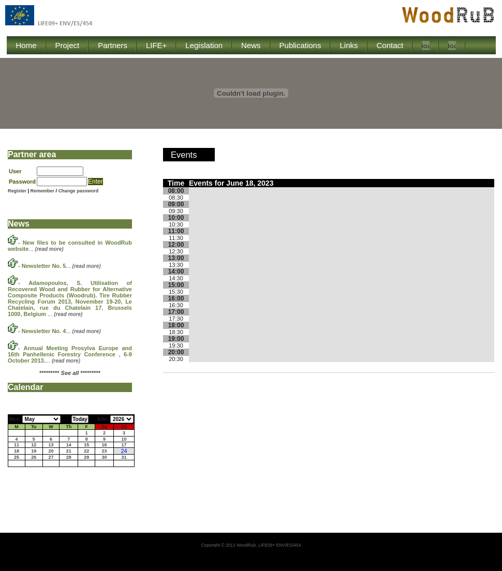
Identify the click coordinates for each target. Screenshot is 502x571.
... (61, 266)
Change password (78, 190)
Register (17, 190)
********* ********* (69, 373)
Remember (43, 190)
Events (184, 154)
